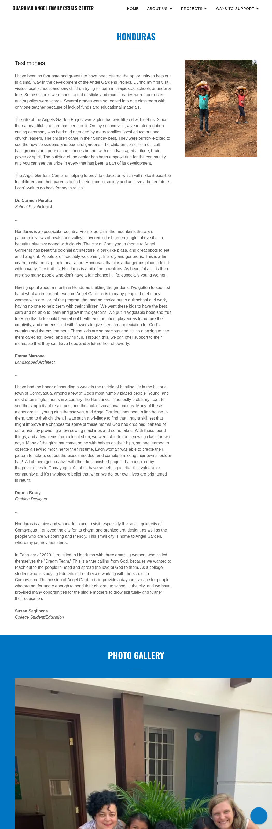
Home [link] (133, 8)
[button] (160, 8)
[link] (53, 8)
